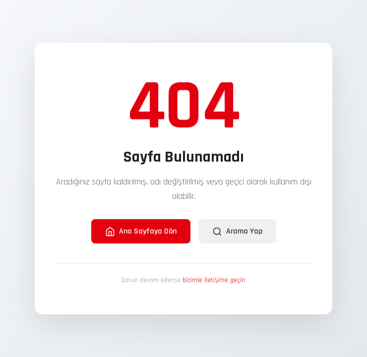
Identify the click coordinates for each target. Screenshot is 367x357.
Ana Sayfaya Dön (141, 231)
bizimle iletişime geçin (214, 280)
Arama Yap (237, 231)
